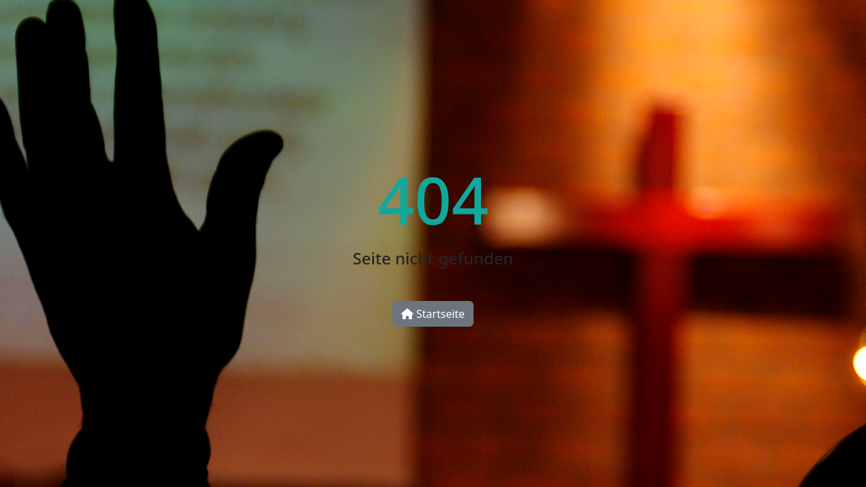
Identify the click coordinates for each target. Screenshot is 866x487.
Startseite (433, 313)
